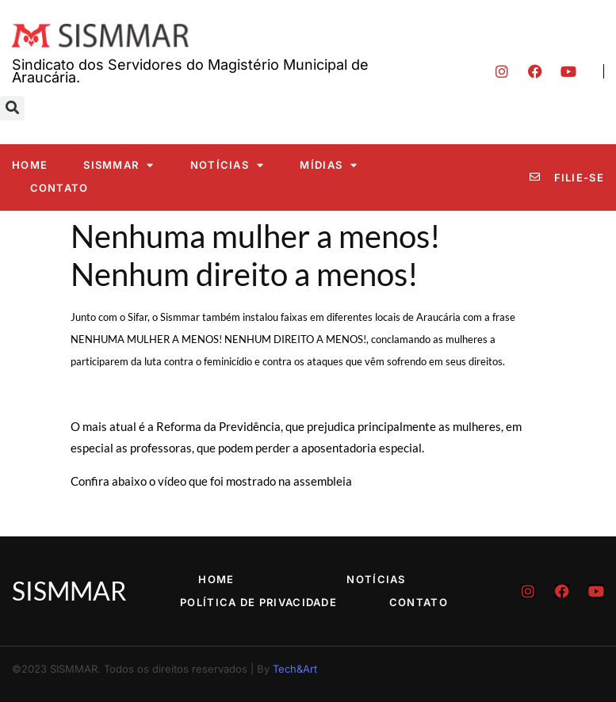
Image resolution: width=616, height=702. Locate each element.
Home (30, 164)
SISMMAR (118, 165)
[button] (12, 108)
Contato (59, 187)
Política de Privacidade (258, 602)
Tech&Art (295, 668)
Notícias (227, 165)
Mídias (329, 165)
